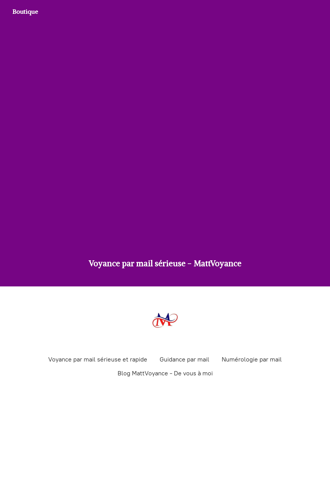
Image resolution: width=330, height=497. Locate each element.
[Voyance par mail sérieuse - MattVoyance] (165, 320)
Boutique (25, 11)
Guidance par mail (184, 359)
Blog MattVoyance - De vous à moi (165, 373)
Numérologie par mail (252, 359)
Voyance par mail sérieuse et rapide (97, 359)
